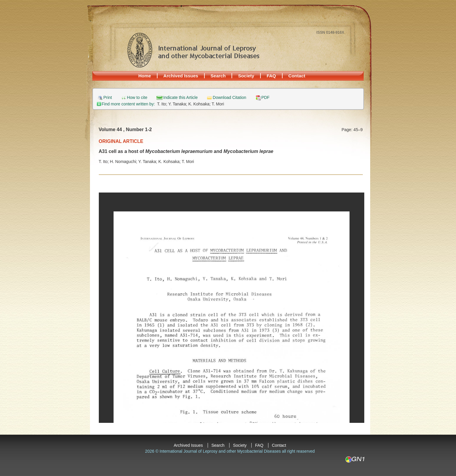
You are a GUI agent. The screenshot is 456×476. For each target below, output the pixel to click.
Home (144, 75)
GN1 (354, 459)
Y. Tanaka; (178, 104)
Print (108, 97)
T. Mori (218, 104)
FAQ (271, 75)
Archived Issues (180, 75)
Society (246, 75)
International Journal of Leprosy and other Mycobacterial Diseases (193, 50)
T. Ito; (162, 104)
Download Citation (229, 97)
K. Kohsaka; (199, 104)
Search (218, 75)
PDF (265, 97)
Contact (296, 75)
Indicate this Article (180, 97)
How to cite (137, 97)
